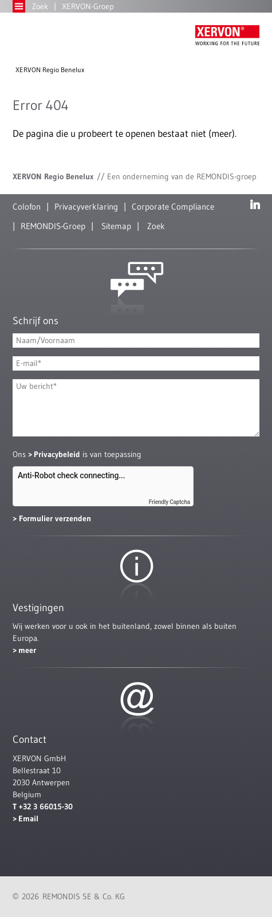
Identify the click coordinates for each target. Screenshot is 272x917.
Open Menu (19, 6)
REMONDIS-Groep (53, 226)
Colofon (27, 206)
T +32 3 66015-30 (43, 806)
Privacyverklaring (86, 206)
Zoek (40, 6)
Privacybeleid (57, 454)
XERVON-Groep (88, 6)
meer (27, 650)
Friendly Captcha (169, 502)
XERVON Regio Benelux (49, 69)
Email (28, 818)
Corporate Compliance (173, 206)
